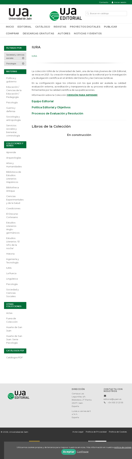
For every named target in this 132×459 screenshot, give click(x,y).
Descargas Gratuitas (38, 33)
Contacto (103, 2)
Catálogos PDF (14, 357)
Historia (10, 253)
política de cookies (122, 447)
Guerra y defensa (10, 109)
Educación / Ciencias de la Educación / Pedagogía (13, 92)
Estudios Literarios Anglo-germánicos (12, 227)
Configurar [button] (83, 451)
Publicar (110, 26)
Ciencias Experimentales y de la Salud (14, 199)
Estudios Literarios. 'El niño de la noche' (13, 243)
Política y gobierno (11, 80)
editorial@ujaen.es (112, 399)
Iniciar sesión (119, 2)
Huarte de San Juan (14, 329)
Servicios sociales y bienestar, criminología (13, 130)
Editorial (25, 26)
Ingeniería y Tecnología (12, 261)
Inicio (10, 26)
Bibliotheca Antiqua (12, 189)
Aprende (11, 152)
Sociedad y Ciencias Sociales (12, 293)
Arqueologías (13, 157)
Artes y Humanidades (14, 165)
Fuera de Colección (12, 320)
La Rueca (11, 273)
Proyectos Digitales (85, 26)
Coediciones (13, 208)
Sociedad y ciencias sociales (15, 56)
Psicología (15, 63)
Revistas (60, 26)
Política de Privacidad (96, 431)
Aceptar (68, 451)
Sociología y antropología (13, 118)
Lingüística (12, 278)
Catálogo (42, 26)
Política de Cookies (118, 431)
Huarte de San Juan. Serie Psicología (14, 339)
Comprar (12, 33)
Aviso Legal (77, 431)
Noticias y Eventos (88, 33)
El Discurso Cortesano (12, 215)
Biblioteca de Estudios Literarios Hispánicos (13, 177)
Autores (64, 33)
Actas (9, 313)
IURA (8, 268)
